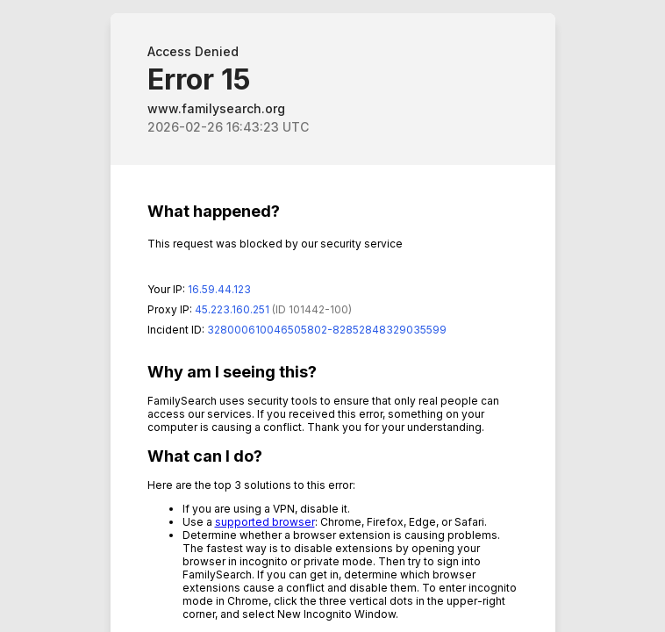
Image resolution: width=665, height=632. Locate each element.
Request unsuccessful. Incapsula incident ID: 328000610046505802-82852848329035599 (332, 316)
